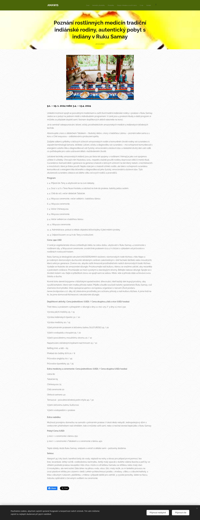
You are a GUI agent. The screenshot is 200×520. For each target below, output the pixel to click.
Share (52, 488)
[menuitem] (129, 5)
